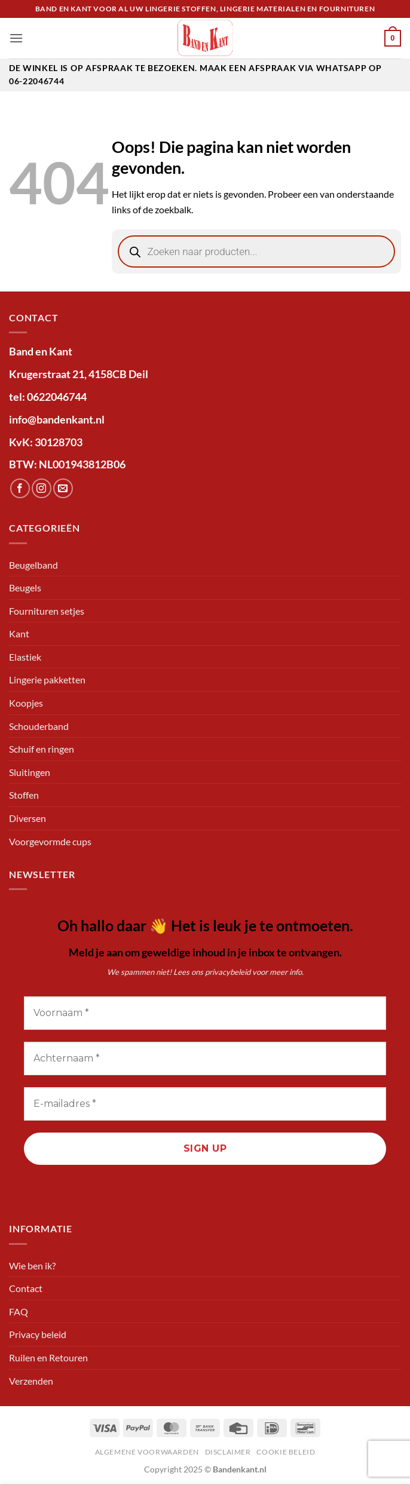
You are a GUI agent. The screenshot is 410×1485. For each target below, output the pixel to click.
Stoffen (24, 794)
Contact (25, 1288)
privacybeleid (227, 972)
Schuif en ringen (41, 748)
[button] (16, 38)
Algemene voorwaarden (147, 1451)
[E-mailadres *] (205, 1104)
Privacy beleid (37, 1334)
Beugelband (33, 564)
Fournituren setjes (46, 610)
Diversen (27, 818)
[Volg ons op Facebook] (20, 488)
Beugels (25, 587)
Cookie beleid (285, 1451)
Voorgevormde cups (50, 841)
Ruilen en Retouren (48, 1357)
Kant (19, 633)
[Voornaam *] (205, 1013)
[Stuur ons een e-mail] (63, 488)
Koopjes (26, 702)
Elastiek (25, 656)
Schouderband (39, 726)
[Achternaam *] (205, 1058)
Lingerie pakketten (47, 679)
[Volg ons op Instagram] (41, 488)
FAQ (18, 1311)
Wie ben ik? (32, 1265)
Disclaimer (228, 1451)
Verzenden (31, 1380)
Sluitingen (29, 772)
